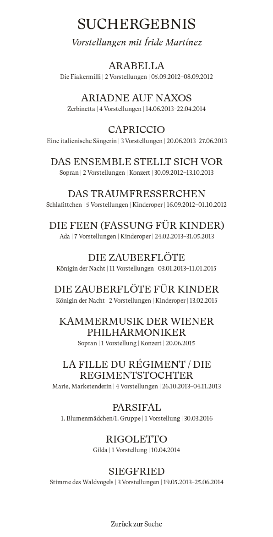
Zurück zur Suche (136, 524)
